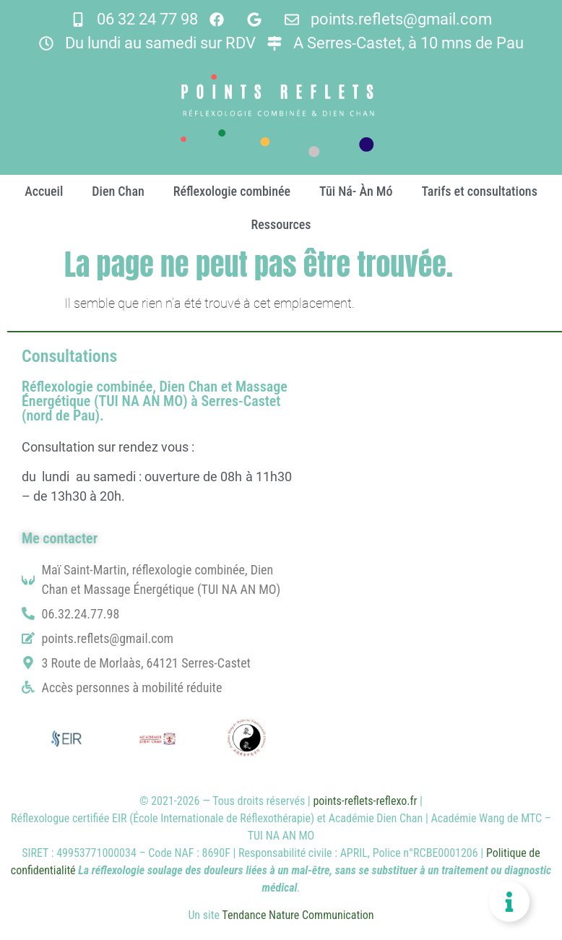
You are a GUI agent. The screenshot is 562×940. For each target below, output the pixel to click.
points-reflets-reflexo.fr (365, 801)
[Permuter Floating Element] (509, 901)
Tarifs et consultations (479, 191)
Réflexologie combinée (231, 191)
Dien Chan (118, 191)
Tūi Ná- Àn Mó (355, 191)
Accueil (44, 191)
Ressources (281, 224)
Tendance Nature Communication (297, 915)
